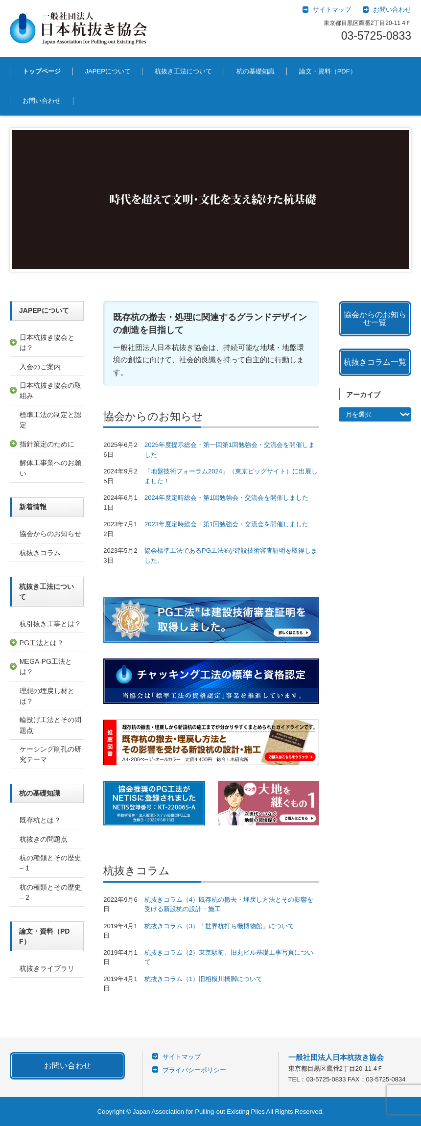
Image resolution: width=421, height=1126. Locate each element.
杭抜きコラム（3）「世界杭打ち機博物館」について (219, 926)
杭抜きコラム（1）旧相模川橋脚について (203, 979)
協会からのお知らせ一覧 (375, 318)
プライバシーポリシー (194, 1070)
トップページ (42, 71)
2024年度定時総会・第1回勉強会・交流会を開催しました (226, 497)
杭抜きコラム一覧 (375, 362)
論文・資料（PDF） (327, 71)
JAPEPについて (108, 71)
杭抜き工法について (183, 71)
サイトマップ (182, 1056)
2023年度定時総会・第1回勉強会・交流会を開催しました (226, 524)
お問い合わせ (42, 100)
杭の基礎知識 (255, 71)
